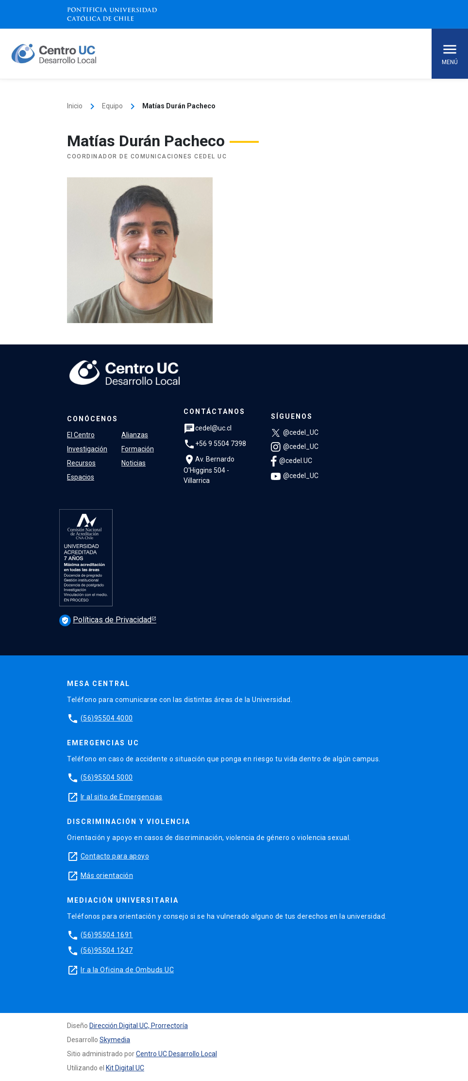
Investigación (87, 449)
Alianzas (134, 435)
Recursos (81, 463)
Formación (137, 449)
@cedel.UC (291, 460)
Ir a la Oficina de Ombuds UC (127, 970)
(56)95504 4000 (107, 718)
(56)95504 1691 (107, 935)
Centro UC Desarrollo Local (176, 1054)
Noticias (133, 463)
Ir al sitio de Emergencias (122, 797)
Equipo (112, 106)
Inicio (75, 106)
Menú (449, 53)
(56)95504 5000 (107, 777)
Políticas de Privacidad (105, 619)
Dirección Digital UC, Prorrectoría (138, 1026)
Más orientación (107, 875)
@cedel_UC (294, 432)
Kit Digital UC (125, 1068)
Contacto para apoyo (115, 856)
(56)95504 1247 (107, 950)
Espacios (80, 477)
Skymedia (115, 1040)
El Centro (81, 435)
